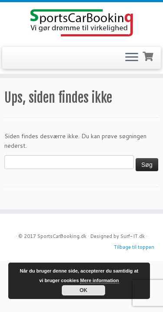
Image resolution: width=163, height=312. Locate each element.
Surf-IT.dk (132, 236)
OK (83, 290)
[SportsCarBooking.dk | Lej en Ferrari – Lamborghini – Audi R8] (81, 23)
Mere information (99, 280)
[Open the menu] (131, 58)
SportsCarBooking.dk (61, 236)
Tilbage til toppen (134, 247)
